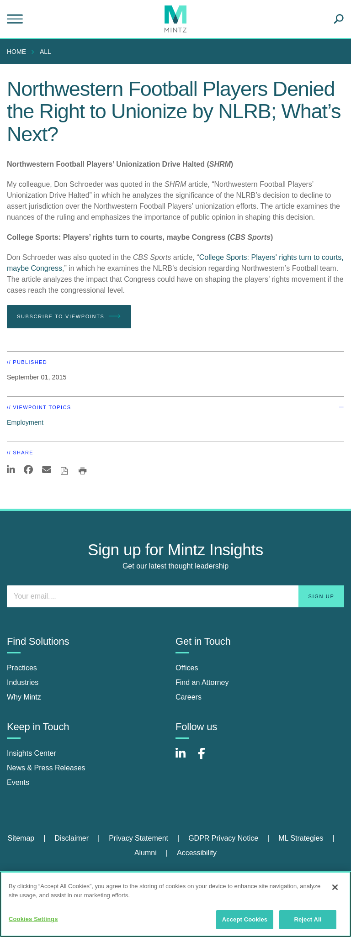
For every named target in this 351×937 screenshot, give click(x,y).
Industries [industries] (22, 682)
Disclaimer (71, 838)
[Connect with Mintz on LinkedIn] (185, 758)
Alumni (145, 853)
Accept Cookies (244, 919)
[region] (175, 904)
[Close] (335, 887)
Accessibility (197, 853)
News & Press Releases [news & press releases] (46, 768)
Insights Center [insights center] (31, 753)
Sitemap (20, 838)
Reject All (307, 919)
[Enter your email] (175, 596)
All (45, 51)
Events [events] (18, 782)
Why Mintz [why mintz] (24, 697)
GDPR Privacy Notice (223, 838)
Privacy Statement (138, 838)
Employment (25, 422)
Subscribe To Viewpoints (69, 316)
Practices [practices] (22, 668)
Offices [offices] (187, 668)
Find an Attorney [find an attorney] (202, 682)
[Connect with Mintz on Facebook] (207, 758)
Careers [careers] (189, 697)
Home (16, 51)
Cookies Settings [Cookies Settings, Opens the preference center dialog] (33, 919)
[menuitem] (19, 51)
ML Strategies (300, 838)
